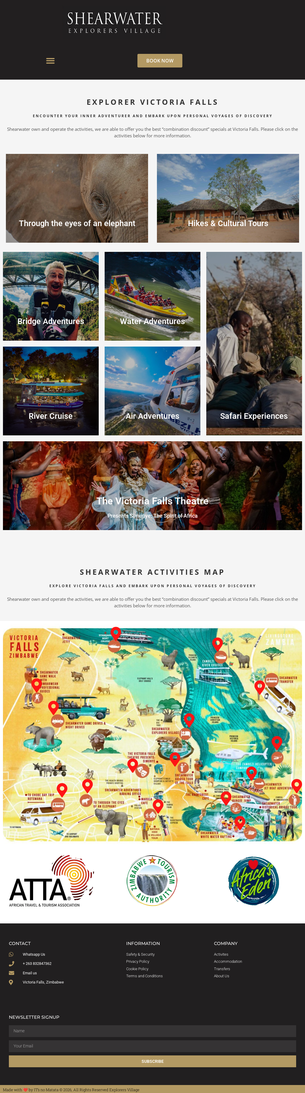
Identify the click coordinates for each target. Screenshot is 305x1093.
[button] (50, 61)
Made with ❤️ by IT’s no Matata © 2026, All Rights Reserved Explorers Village (71, 1089)
